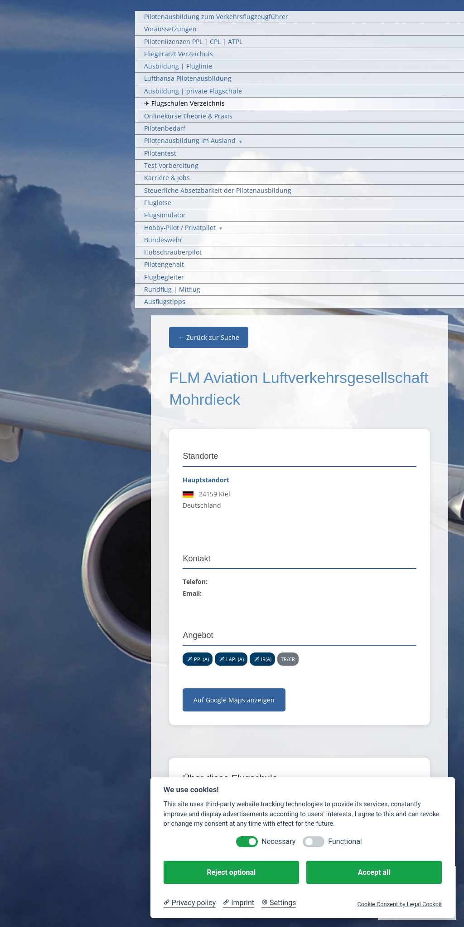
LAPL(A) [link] (235, 659)
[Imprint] (238, 902)
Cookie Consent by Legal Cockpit (399, 904)
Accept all (374, 872)
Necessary (278, 841)
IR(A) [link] (266, 659)
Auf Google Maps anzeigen (234, 700)
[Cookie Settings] (278, 902)
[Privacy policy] (190, 902)
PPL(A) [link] (201, 659)
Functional (345, 841)
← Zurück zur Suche (208, 337)
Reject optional (231, 872)
